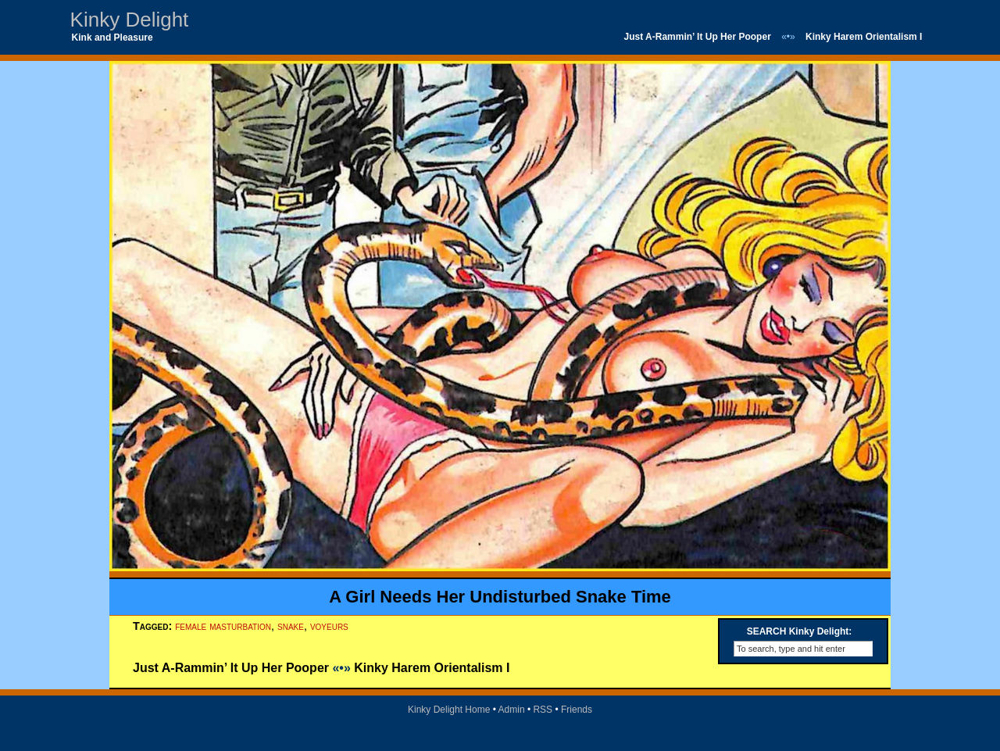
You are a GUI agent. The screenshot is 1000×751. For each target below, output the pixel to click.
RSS (542, 709)
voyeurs (329, 626)
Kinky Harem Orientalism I (863, 36)
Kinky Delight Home (449, 709)
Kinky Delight (129, 19)
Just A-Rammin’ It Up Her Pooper (697, 36)
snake (290, 626)
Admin (511, 709)
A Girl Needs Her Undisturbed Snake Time (500, 596)
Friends (576, 709)
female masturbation (223, 626)
